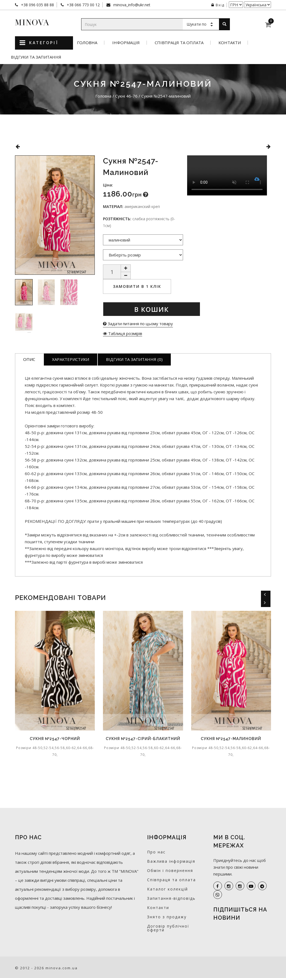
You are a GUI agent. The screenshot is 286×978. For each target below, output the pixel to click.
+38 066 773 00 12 (83, 4)
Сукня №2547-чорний (55, 738)
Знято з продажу (167, 916)
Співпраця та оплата (179, 43)
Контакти (229, 43)
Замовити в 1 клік (137, 286)
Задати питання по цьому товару (138, 323)
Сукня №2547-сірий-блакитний (143, 738)
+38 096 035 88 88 (37, 4)
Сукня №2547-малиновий (231, 738)
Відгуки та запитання (36, 57)
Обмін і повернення (170, 870)
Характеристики (70, 359)
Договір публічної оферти (168, 927)
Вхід (217, 5)
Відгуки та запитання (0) (134, 359)
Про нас (156, 852)
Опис (29, 359)
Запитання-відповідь (171, 898)
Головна (87, 43)
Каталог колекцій (167, 889)
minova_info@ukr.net (131, 4)
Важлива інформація (171, 861)
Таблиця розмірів (122, 333)
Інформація (126, 43)
